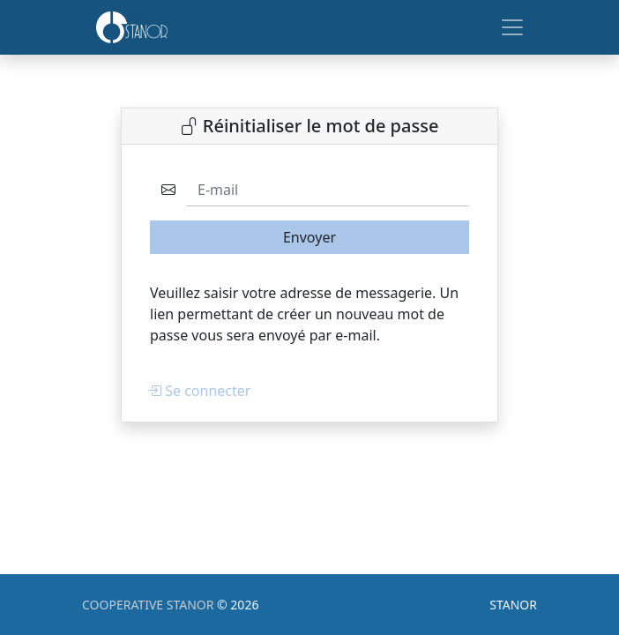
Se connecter (198, 390)
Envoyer (309, 237)
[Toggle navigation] (512, 27)
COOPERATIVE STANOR (149, 604)
